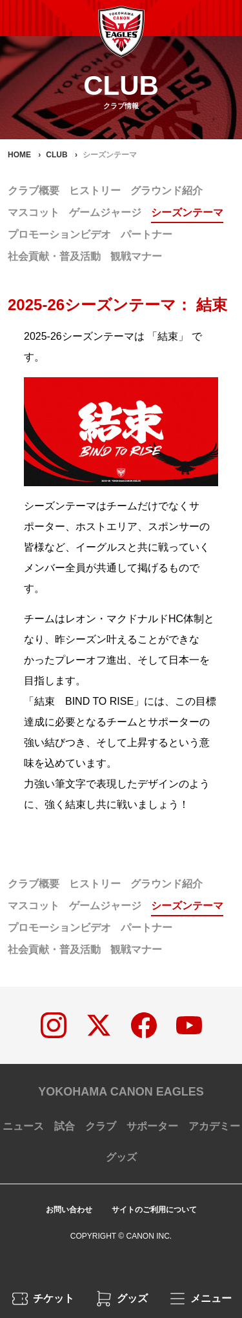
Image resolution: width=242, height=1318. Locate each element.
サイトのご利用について (154, 1209)
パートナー (146, 234)
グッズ (121, 1157)
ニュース (23, 1126)
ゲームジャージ (105, 212)
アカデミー (214, 1126)
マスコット (33, 212)
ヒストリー (95, 190)
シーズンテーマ (187, 212)
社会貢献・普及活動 (54, 256)
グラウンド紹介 (166, 190)
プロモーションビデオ (59, 234)
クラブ (100, 1126)
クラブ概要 (33, 190)
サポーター (152, 1126)
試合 (64, 1126)
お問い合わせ (69, 1209)
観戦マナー (136, 256)
